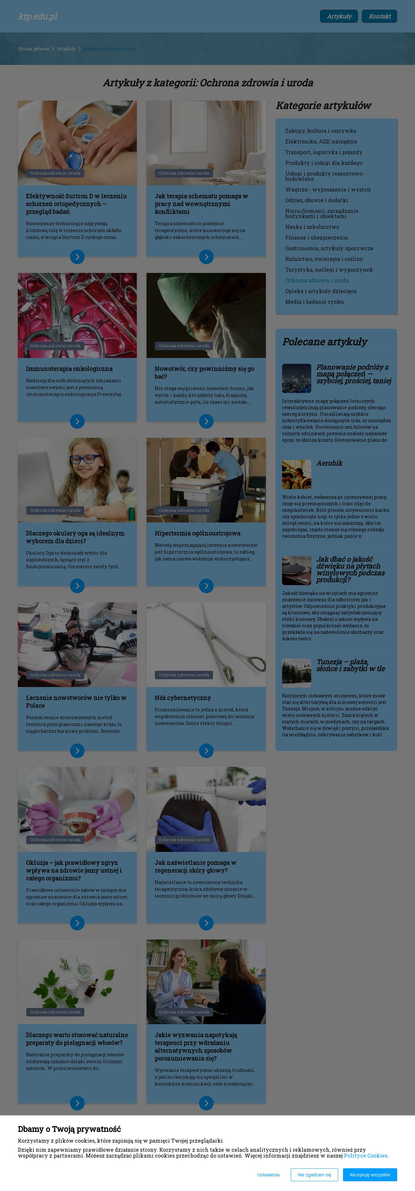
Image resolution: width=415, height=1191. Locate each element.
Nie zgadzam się (314, 1174)
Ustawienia (268, 1174)
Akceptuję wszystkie (370, 1174)
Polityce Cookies (365, 1155)
